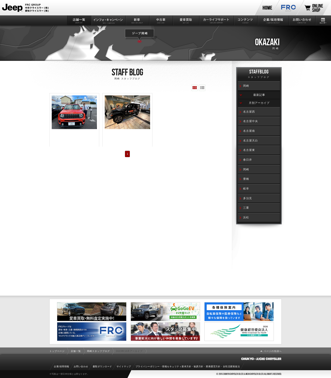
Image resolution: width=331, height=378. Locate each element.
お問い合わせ (302, 20)
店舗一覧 (79, 20)
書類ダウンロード (102, 366)
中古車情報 (161, 20)
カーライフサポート (216, 20)
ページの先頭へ (273, 351)
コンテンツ (245, 20)
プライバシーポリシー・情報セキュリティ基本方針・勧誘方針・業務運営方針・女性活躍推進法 (188, 366)
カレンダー (323, 20)
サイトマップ (124, 366)
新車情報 (137, 20)
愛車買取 (186, 20)
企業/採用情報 (273, 20)
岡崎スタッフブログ (98, 351)
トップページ (57, 351)
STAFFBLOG (258, 74)
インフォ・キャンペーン (108, 20)
